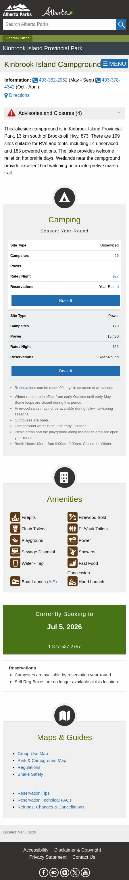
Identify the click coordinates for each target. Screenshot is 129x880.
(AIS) (52, 581)
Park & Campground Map (42, 760)
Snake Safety (30, 774)
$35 (116, 346)
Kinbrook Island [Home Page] (18, 38)
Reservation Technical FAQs (45, 800)
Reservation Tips (34, 793)
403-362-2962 (50, 80)
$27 (116, 276)
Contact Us (83, 857)
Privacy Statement (48, 857)
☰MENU (114, 64)
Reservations (25, 388)
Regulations (29, 767)
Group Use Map (33, 753)
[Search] (59, 24)
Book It (65, 300)
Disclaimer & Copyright (77, 850)
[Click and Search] (121, 24)
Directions (17, 95)
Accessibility (35, 850)
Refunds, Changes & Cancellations (51, 806)
